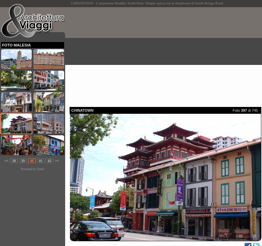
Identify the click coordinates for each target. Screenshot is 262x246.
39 (23, 161)
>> (57, 161)
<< (6, 161)
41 (41, 161)
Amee (40, 169)
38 (14, 161)
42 (50, 161)
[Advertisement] (166, 55)
